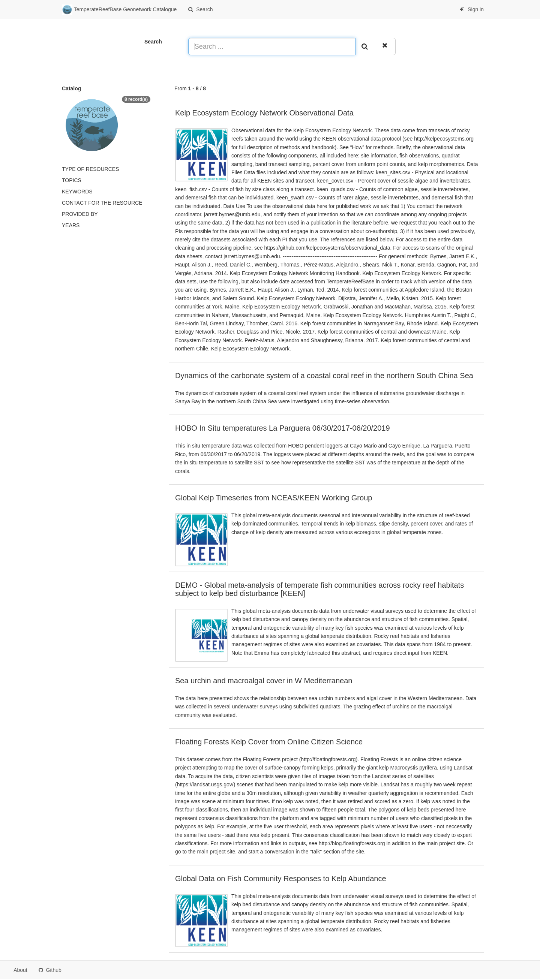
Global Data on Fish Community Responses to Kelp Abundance (280, 878)
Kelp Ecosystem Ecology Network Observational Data (264, 113)
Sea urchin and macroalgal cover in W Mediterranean (263, 681)
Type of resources (90, 169)
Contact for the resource (102, 203)
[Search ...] (272, 46)
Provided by (80, 214)
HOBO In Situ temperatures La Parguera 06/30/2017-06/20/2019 (282, 428)
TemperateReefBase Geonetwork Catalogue (119, 9)
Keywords (77, 192)
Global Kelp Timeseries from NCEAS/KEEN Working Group (273, 498)
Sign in (471, 9)
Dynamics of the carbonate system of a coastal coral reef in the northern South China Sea (324, 375)
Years (71, 225)
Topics (71, 180)
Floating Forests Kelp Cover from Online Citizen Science (269, 742)
